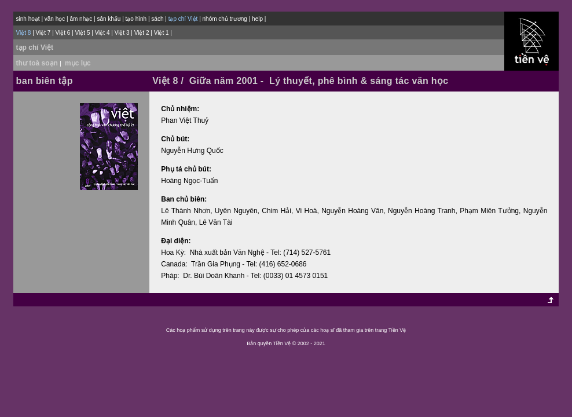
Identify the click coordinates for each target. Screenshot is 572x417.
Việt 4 (102, 33)
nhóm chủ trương (225, 19)
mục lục (78, 63)
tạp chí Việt (34, 47)
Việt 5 (82, 33)
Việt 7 (43, 33)
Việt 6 (63, 33)
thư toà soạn (39, 63)
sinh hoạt (28, 19)
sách (157, 19)
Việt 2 (141, 33)
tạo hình (136, 19)
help (257, 19)
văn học (55, 19)
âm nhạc (80, 19)
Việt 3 (122, 33)
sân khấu (108, 19)
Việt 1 (161, 33)
